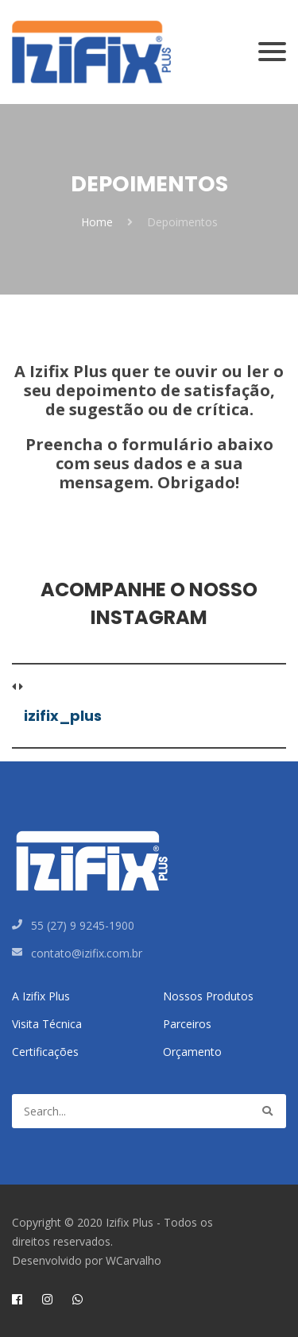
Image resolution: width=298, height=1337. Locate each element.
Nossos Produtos (208, 996)
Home (97, 221)
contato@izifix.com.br (86, 953)
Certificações (45, 1051)
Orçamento (192, 1051)
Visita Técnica (47, 1023)
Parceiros (187, 1023)
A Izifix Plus (41, 996)
